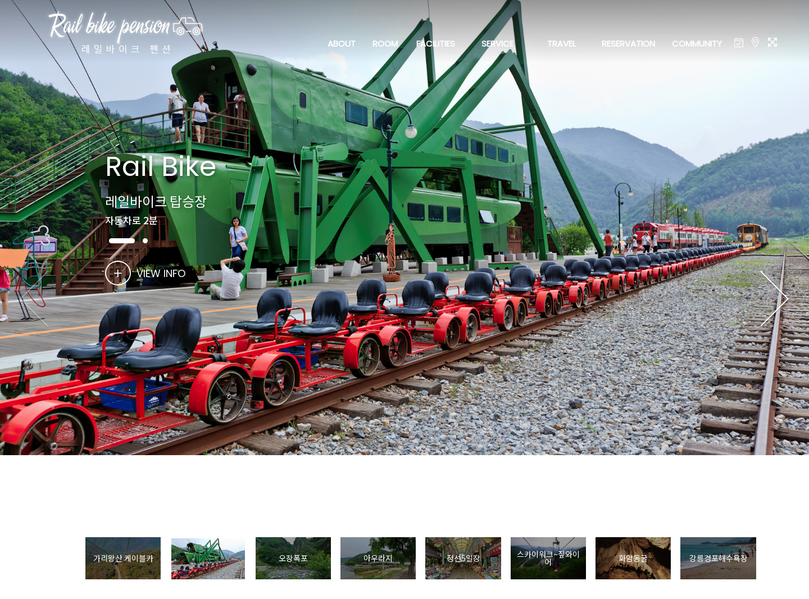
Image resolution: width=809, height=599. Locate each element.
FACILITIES (435, 43)
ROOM (385, 43)
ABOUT (342, 43)
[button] (774, 299)
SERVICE (497, 43)
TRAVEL (561, 43)
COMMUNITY (697, 43)
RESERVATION (628, 43)
